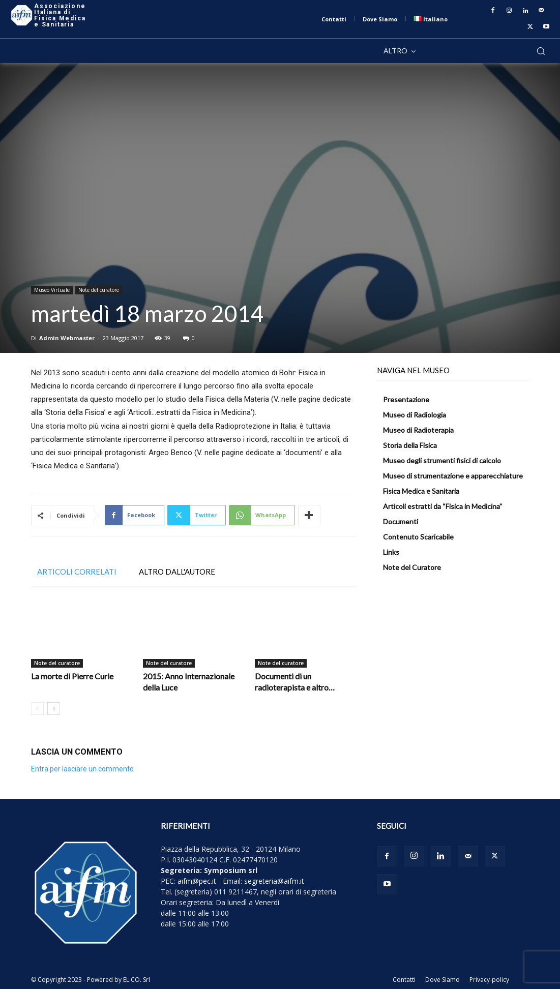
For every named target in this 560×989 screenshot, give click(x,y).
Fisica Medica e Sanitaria (421, 491)
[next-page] (53, 708)
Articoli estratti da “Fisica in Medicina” (442, 506)
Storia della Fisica (410, 445)
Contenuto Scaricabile (418, 536)
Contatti (404, 979)
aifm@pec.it (197, 881)
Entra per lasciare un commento (82, 769)
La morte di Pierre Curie (72, 676)
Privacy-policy (489, 979)
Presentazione (406, 399)
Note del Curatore (412, 567)
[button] (541, 51)
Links (391, 552)
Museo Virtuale (52, 289)
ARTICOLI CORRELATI (76, 571)
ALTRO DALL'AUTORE (177, 571)
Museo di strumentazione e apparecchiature (453, 475)
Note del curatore (98, 289)
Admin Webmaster (67, 338)
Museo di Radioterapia (418, 430)
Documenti (400, 521)
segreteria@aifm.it (274, 881)
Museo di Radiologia (414, 414)
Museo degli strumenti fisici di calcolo (442, 460)
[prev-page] (37, 708)
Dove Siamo (442, 979)
